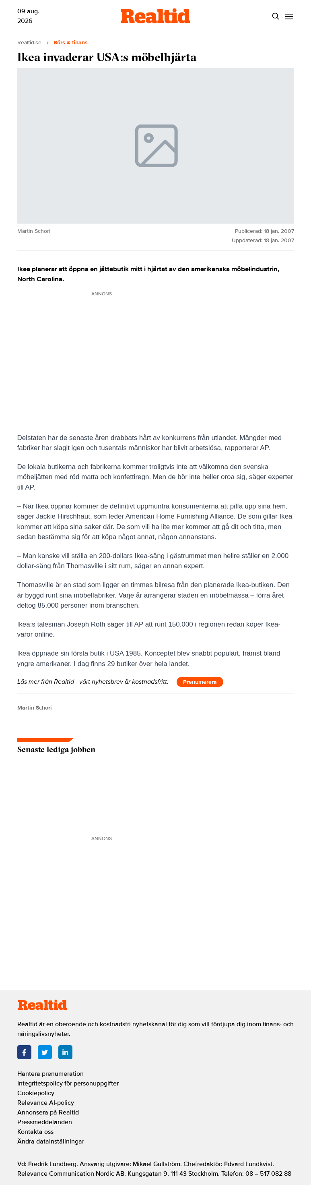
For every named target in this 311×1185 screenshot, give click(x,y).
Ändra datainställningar (50, 1141)
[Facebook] (24, 1052)
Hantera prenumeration (50, 1074)
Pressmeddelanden (44, 1122)
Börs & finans (71, 42)
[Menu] (289, 16)
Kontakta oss (35, 1132)
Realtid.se (29, 42)
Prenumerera (200, 682)
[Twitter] (45, 1052)
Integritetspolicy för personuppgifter (68, 1083)
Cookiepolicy (35, 1093)
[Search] (276, 16)
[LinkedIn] (65, 1052)
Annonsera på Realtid (48, 1112)
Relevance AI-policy (45, 1103)
